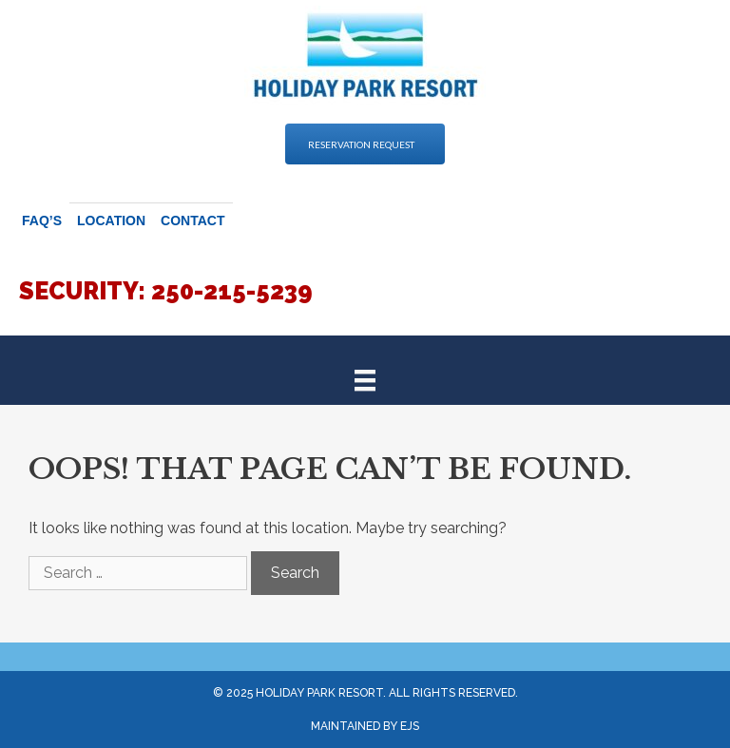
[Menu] (365, 379)
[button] (365, 144)
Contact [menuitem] (192, 220)
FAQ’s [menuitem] (42, 220)
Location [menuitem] (111, 220)
